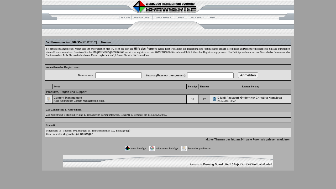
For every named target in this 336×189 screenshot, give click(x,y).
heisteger (86, 133)
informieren (163, 52)
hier (135, 55)
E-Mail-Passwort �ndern (233, 97)
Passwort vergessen (170, 75)
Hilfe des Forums (145, 48)
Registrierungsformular (108, 52)
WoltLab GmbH (261, 164)
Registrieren (72, 67)
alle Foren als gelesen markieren (269, 139)
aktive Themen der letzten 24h (225, 139)
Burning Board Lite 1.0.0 (219, 164)
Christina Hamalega (269, 97)
